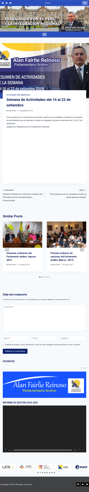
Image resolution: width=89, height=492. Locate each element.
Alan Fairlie (12, 111)
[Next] (82, 248)
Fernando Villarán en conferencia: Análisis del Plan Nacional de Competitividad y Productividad (23, 195)
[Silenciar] (79, 449)
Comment (9, 307)
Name (7, 338)
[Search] (63, 3)
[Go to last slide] (7, 248)
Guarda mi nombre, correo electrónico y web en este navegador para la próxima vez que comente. (42, 345)
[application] (44, 429)
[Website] (73, 338)
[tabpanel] (26, 467)
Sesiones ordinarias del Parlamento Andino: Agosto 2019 (21, 256)
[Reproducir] (5, 449)
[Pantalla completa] (83, 449)
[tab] (39, 277)
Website (64, 338)
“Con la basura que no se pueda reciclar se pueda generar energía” (66, 193)
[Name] (16, 338)
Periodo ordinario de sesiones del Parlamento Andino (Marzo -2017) (64, 256)
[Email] (44, 338)
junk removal (83, 367)
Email (36, 338)
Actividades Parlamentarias (18, 95)
